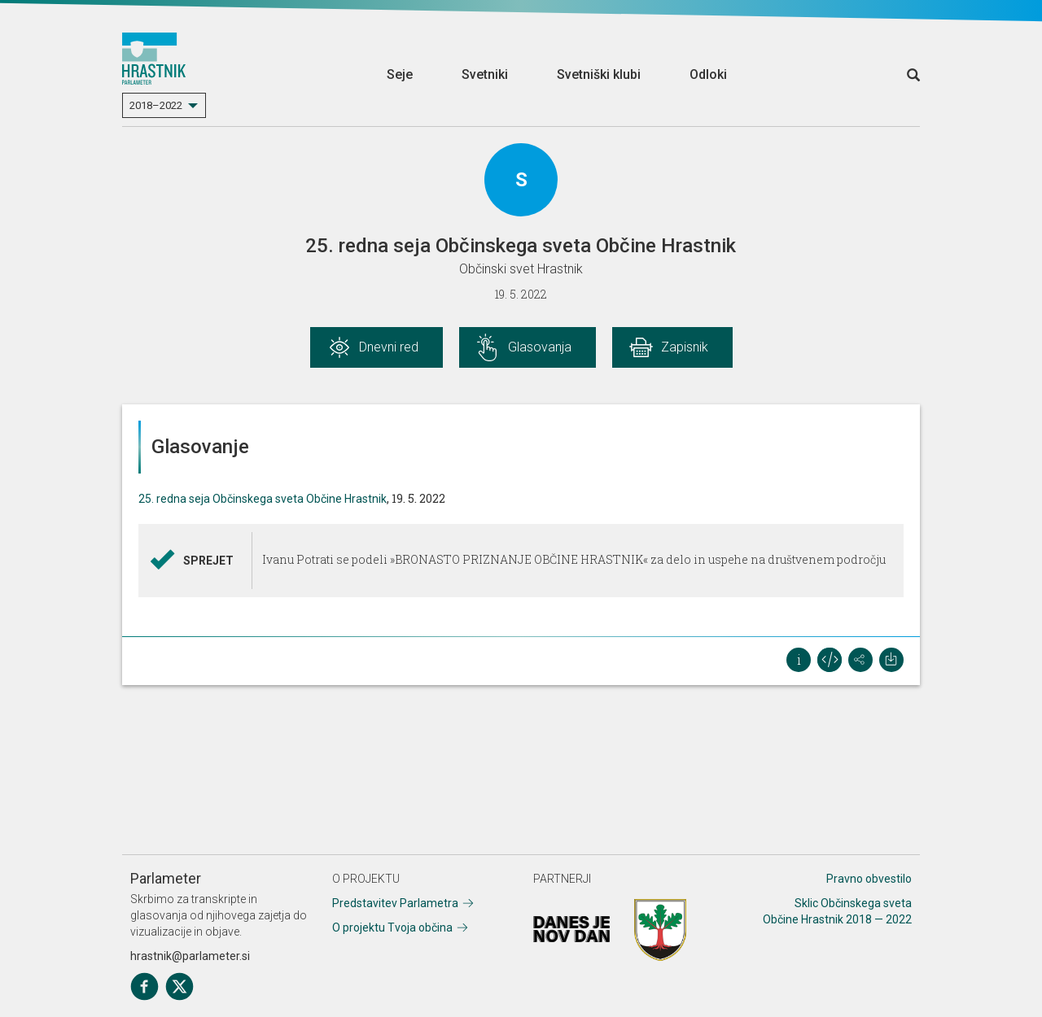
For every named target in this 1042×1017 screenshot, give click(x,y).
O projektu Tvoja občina (392, 927)
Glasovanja (539, 347)
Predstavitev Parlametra (395, 903)
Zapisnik (684, 347)
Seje (400, 74)
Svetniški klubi (599, 74)
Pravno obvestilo (869, 878)
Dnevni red (388, 347)
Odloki (708, 74)
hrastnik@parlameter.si (190, 955)
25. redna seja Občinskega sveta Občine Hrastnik (262, 498)
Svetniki (485, 74)
